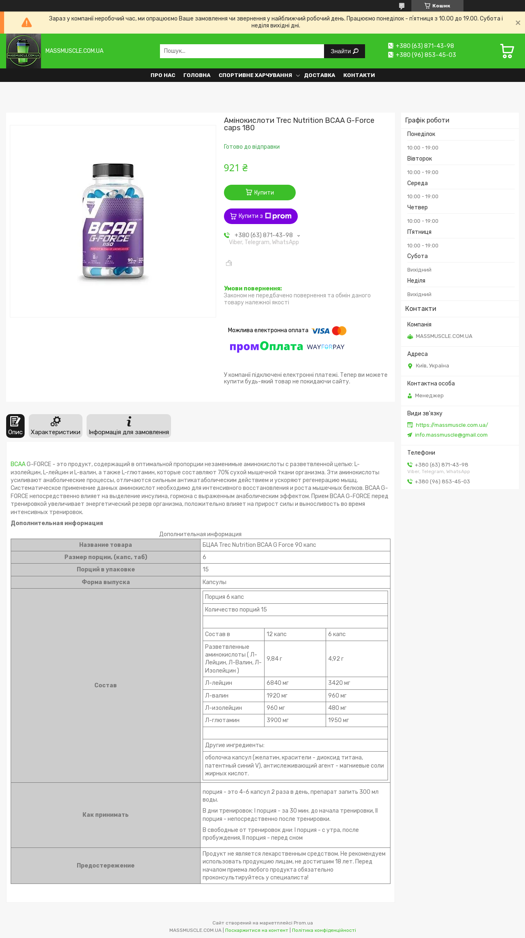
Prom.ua (303, 923)
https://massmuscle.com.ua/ (452, 425)
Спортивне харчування (255, 75)
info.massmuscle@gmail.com (451, 435)
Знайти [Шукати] (341, 51)
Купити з (265, 216)
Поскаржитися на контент (256, 930)
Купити (264, 192)
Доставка (319, 75)
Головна (196, 75)
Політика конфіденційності (324, 930)
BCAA (18, 464)
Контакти (359, 75)
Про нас (163, 75)
